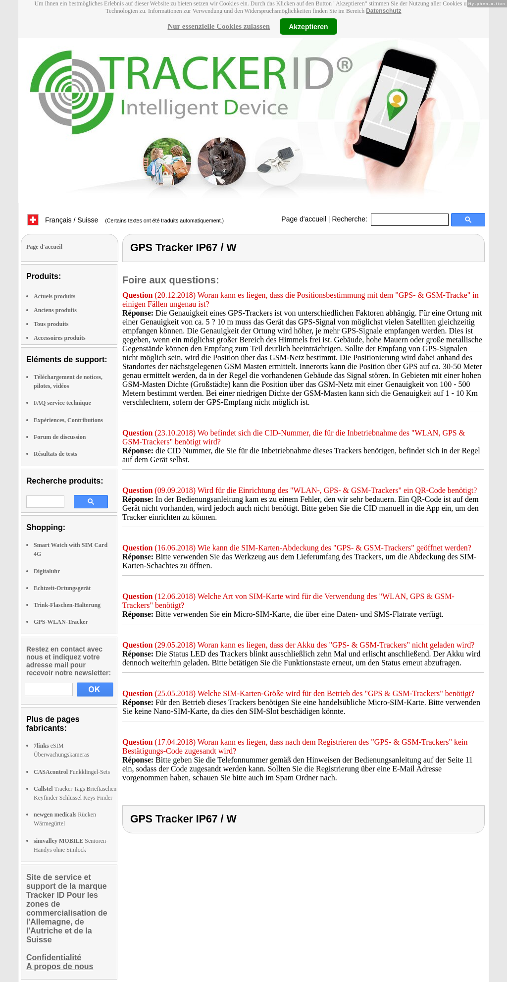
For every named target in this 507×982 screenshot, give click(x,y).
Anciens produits (55, 310)
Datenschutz (383, 10)
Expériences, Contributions (68, 420)
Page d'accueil (303, 219)
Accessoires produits (60, 337)
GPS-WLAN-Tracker (61, 621)
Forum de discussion (60, 437)
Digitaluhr (47, 571)
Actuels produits (54, 296)
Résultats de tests (55, 453)
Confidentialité (53, 957)
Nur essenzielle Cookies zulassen (218, 26)
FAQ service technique (62, 402)
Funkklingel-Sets (72, 771)
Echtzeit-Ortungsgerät (62, 588)
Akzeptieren (308, 26)
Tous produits (51, 324)
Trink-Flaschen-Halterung (67, 604)
